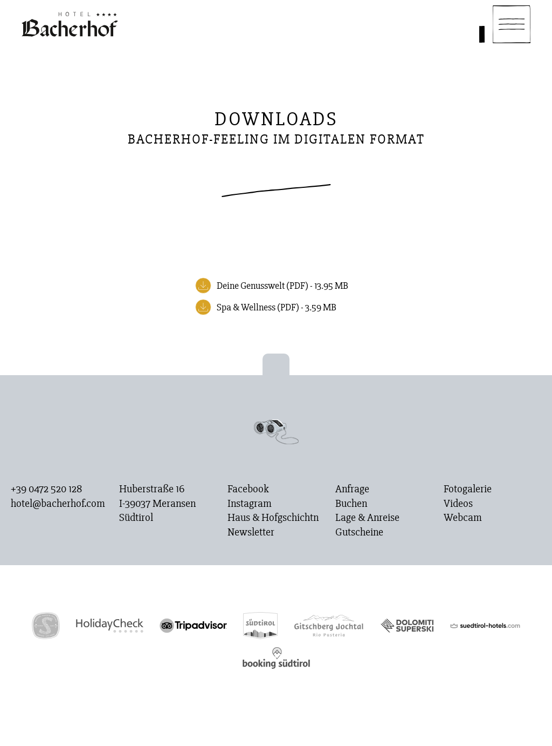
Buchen (351, 504)
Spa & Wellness (276, 307)
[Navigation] (511, 24)
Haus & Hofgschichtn (273, 518)
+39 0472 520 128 (46, 489)
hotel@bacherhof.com (58, 504)
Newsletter (250, 532)
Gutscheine (359, 532)
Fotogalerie (468, 489)
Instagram (249, 504)
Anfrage (352, 489)
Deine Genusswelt (282, 285)
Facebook (248, 489)
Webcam (463, 518)
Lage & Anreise (367, 518)
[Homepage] (70, 24)
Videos (458, 504)
